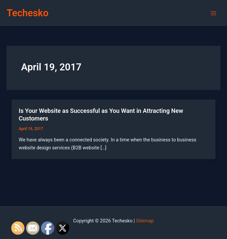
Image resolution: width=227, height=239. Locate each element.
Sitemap (145, 221)
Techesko (27, 13)
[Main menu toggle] (213, 13)
